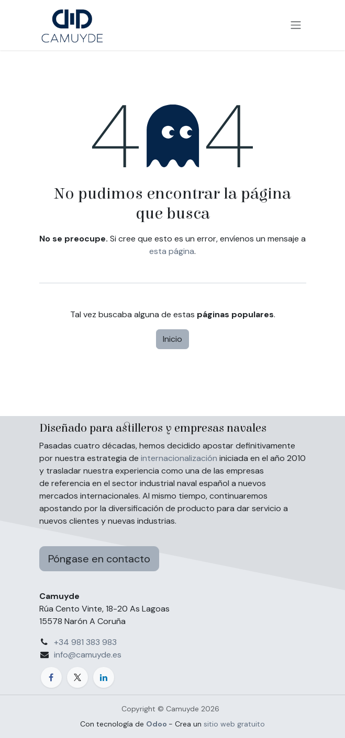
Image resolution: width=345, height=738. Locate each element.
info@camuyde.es (87, 654)
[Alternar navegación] (295, 25)
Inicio (172, 338)
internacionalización (179, 458)
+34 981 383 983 (85, 642)
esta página (171, 251)
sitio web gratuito (234, 724)
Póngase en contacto (99, 559)
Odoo (157, 724)
